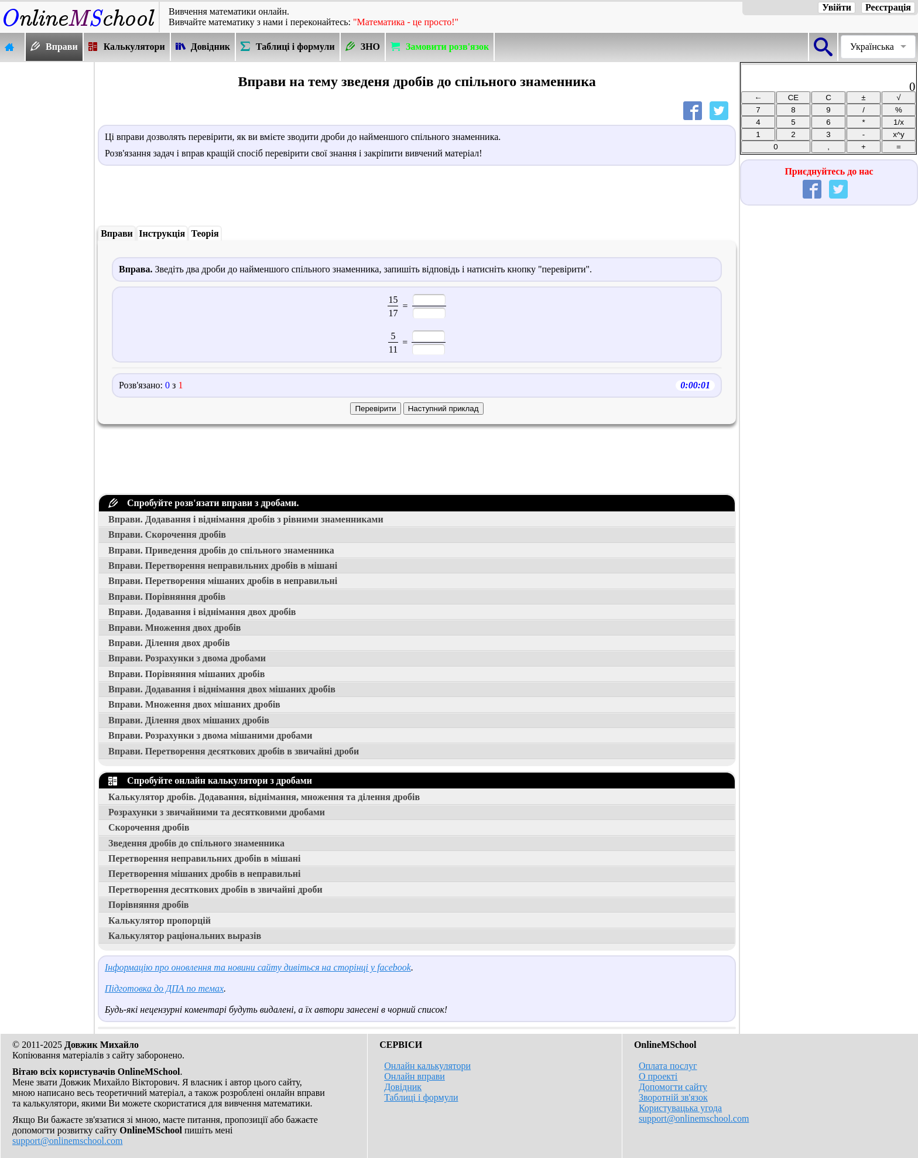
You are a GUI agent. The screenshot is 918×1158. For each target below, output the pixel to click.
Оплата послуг (668, 1066)
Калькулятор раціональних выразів (184, 936)
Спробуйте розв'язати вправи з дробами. (203, 503)
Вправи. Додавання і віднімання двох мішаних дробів (221, 689)
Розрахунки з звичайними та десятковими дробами (216, 812)
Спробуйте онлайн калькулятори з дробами (210, 780)
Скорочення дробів (148, 827)
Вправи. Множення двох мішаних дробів (194, 704)
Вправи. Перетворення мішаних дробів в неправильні (222, 581)
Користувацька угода (680, 1108)
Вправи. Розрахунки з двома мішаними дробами (210, 735)
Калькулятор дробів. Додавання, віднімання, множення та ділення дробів (264, 797)
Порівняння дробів (148, 905)
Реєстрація (888, 7)
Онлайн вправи (414, 1076)
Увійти (836, 7)
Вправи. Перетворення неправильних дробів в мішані (222, 566)
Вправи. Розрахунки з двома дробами (187, 658)
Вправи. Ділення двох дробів (169, 643)
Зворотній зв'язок (673, 1097)
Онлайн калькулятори (427, 1066)
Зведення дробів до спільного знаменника (196, 843)
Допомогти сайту (673, 1087)
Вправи (117, 233)
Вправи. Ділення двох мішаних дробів (188, 720)
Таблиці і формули (421, 1097)
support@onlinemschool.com (67, 1141)
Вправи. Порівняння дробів (166, 597)
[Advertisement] (47, 238)
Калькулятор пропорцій (159, 920)
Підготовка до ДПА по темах (164, 988)
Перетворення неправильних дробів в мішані (204, 858)
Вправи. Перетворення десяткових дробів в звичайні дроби (233, 751)
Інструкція (162, 233)
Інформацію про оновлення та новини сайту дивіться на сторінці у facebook (258, 967)
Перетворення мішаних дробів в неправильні (204, 874)
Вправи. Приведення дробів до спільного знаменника (221, 550)
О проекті (658, 1076)
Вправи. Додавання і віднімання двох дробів (202, 612)
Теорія (204, 233)
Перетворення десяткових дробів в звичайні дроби (215, 889)
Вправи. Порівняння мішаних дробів (186, 674)
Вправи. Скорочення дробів (167, 534)
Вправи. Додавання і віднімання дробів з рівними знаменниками (245, 519)
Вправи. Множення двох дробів (174, 628)
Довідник (403, 1087)
